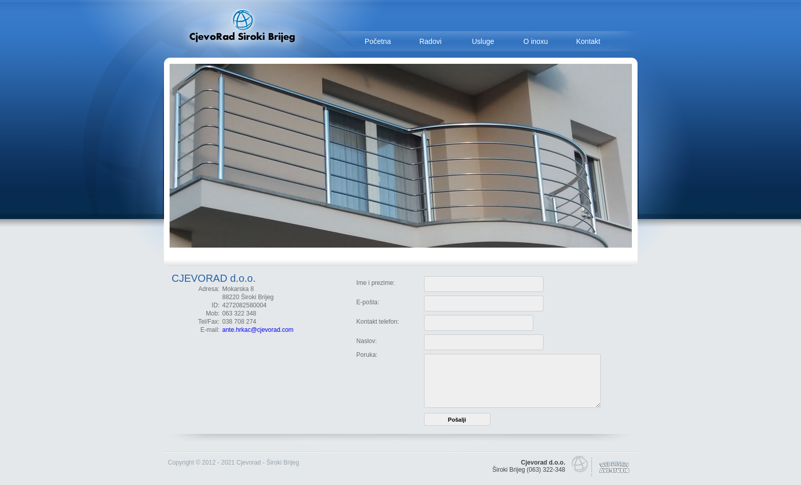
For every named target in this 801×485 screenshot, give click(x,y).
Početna (378, 41)
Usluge (483, 41)
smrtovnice (477, 462)
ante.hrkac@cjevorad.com (258, 329)
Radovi (430, 41)
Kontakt (588, 41)
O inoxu (535, 41)
